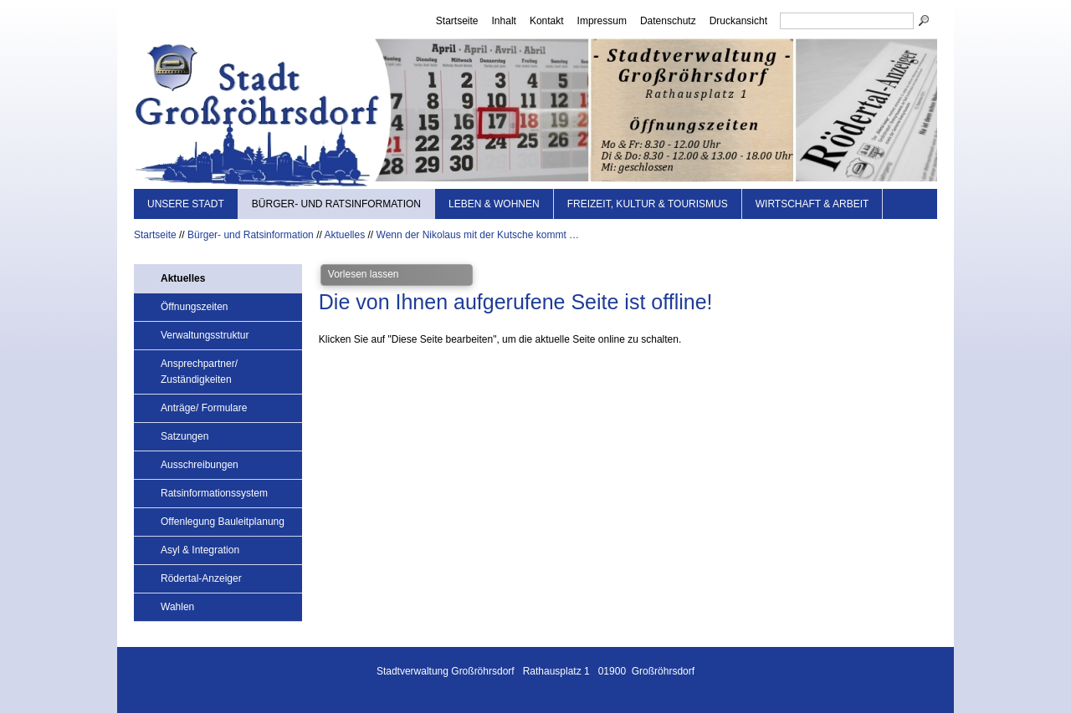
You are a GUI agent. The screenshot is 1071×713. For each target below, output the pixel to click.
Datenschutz (668, 21)
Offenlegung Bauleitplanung (222, 521)
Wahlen (177, 607)
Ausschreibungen (199, 465)
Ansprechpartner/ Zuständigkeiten (199, 371)
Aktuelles (344, 235)
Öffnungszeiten (194, 307)
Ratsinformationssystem (214, 493)
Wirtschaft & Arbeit (812, 204)
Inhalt (504, 21)
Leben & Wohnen (494, 204)
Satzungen (184, 436)
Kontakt (547, 21)
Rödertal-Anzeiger (201, 578)
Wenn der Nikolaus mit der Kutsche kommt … (478, 235)
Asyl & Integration (200, 550)
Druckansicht (738, 21)
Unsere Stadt (185, 204)
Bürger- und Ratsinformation (336, 204)
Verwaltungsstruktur (205, 335)
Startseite (457, 21)
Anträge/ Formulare (204, 408)
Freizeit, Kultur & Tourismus (647, 204)
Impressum (602, 21)
